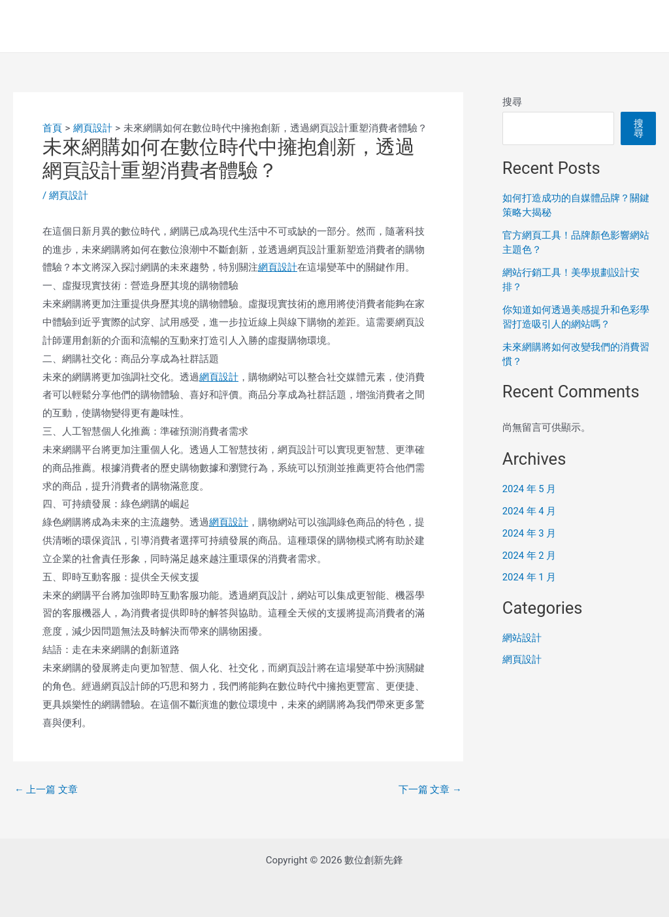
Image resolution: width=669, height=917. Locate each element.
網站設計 (522, 638)
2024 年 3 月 (529, 533)
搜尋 (512, 102)
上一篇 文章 (46, 790)
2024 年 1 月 (529, 577)
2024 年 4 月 (529, 511)
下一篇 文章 (429, 790)
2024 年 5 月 (529, 489)
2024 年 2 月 (529, 555)
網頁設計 (68, 195)
